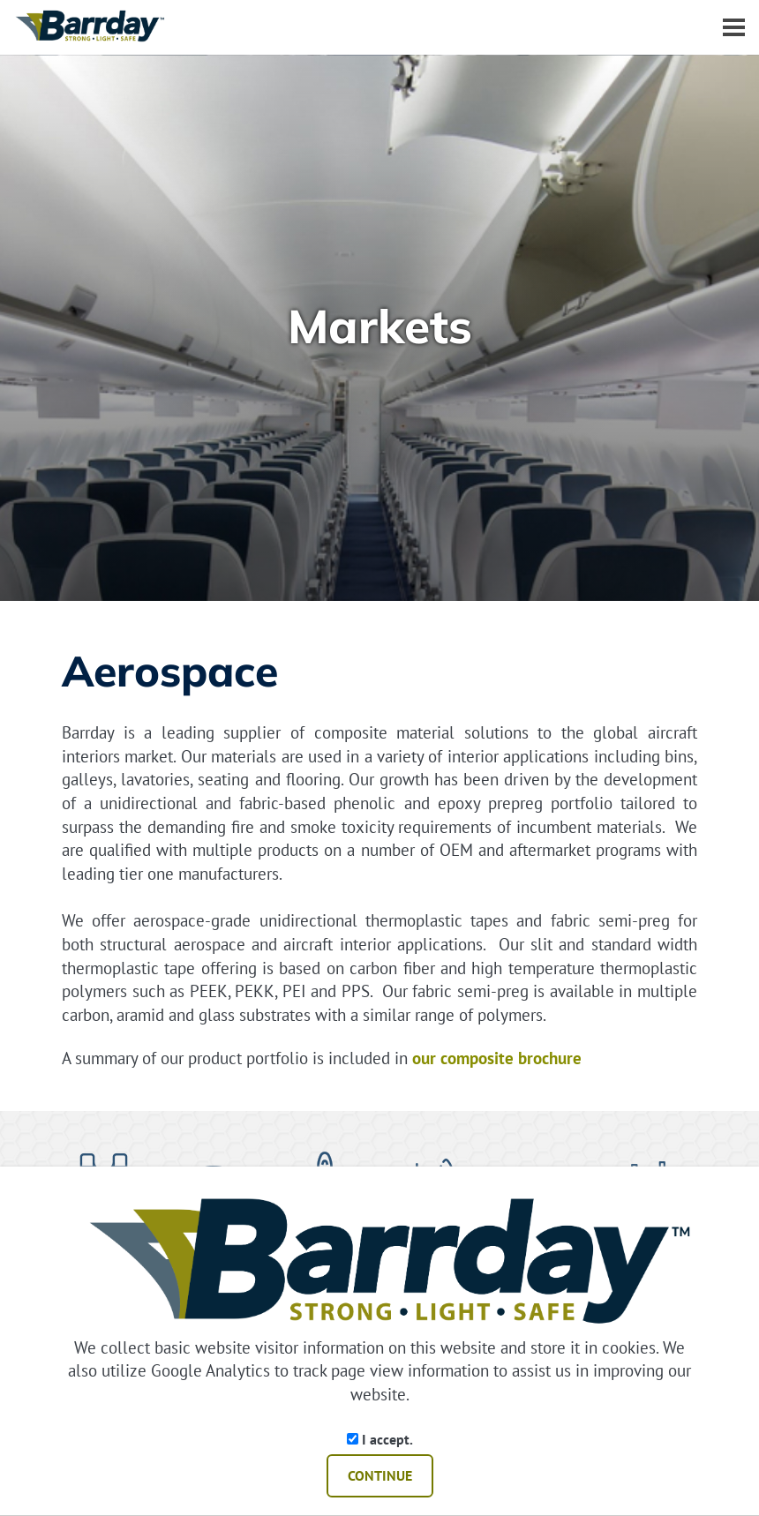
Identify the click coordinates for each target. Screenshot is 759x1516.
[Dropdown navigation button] (733, 26)
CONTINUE (380, 1475)
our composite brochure (497, 1058)
